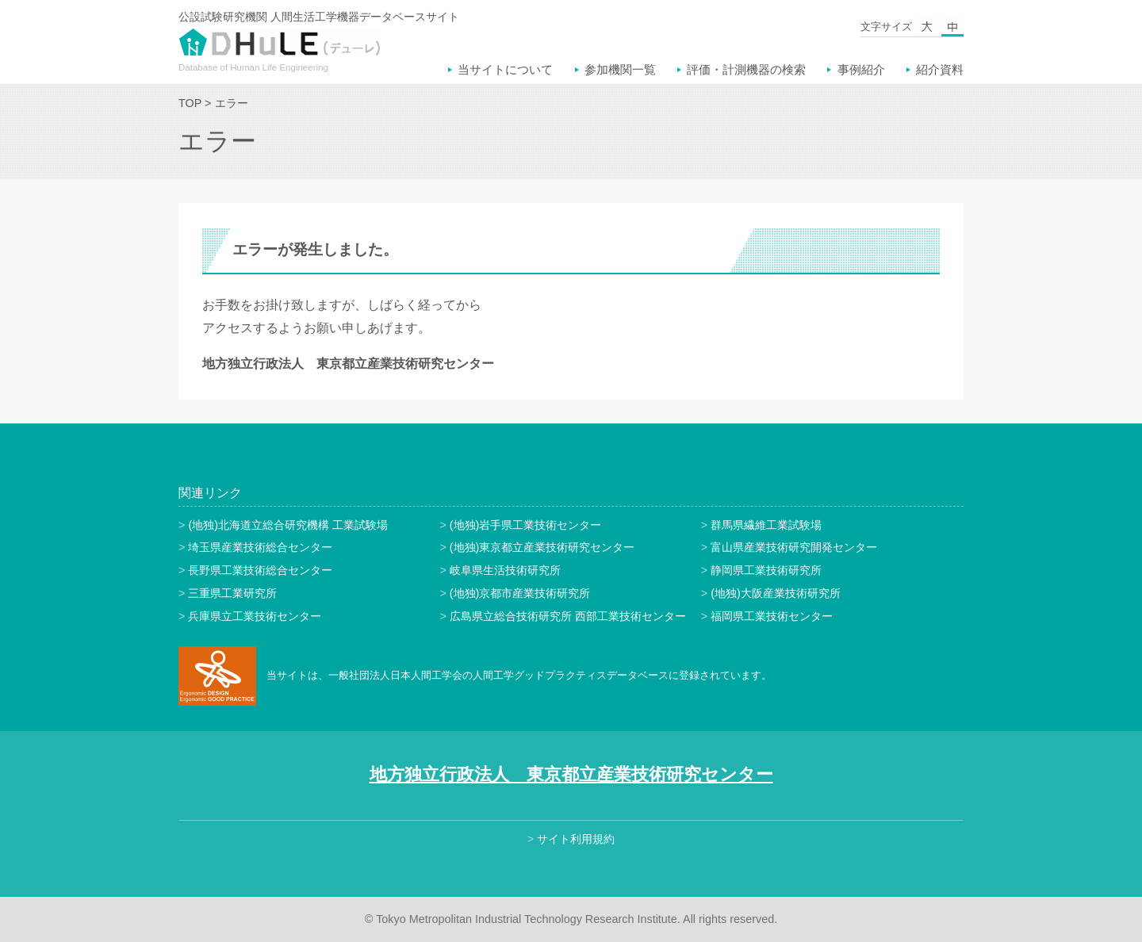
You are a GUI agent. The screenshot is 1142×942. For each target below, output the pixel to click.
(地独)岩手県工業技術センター (526, 525)
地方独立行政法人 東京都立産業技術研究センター (571, 774)
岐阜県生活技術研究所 (505, 570)
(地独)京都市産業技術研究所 (520, 593)
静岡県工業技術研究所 (766, 570)
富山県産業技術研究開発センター (794, 547)
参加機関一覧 (620, 69)
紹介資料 (940, 69)
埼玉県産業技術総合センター (260, 547)
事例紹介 (861, 69)
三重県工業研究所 (232, 593)
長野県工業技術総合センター (260, 570)
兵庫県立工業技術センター (254, 616)
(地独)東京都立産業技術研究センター (542, 547)
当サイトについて (505, 69)
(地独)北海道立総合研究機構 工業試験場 (288, 525)
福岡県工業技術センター (772, 616)
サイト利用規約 (576, 839)
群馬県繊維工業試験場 (766, 525)
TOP (189, 103)
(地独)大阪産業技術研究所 (776, 593)
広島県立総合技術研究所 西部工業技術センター (568, 616)
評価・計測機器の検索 (746, 69)
